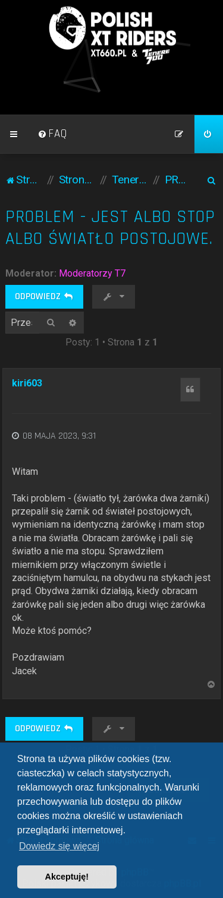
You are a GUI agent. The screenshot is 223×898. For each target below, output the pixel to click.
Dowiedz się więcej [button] (59, 846)
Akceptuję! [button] (67, 876)
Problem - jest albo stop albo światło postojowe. (110, 228)
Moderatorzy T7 (92, 273)
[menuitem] (52, 134)
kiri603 (27, 383)
